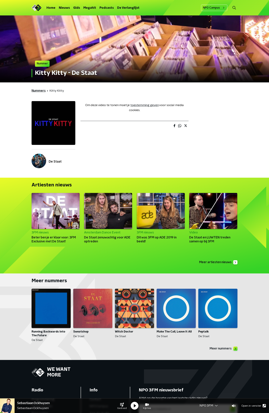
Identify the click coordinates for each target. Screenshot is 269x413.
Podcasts (107, 7)
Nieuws (64, 7)
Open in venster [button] (253, 405)
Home (50, 7)
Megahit (89, 7)
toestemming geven (144, 105)
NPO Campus (214, 7)
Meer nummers (223, 349)
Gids (76, 7)
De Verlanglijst (128, 7)
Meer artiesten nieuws (218, 262)
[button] (121, 405)
